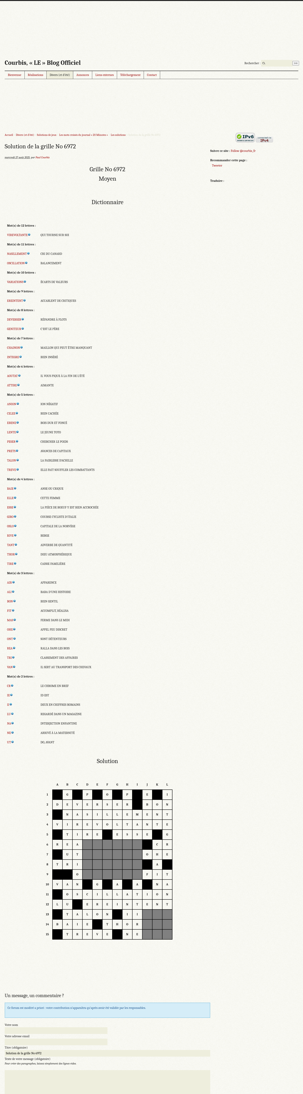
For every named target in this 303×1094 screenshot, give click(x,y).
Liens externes (104, 75)
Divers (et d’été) (60, 75)
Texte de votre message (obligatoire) (27, 1059)
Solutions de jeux (46, 135)
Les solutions (118, 135)
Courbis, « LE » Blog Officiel (43, 62)
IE (10, 695)
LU (10, 714)
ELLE (12, 498)
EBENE (13, 423)
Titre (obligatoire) (16, 1047)
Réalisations (35, 75)
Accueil (9, 135)
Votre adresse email (17, 1036)
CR (10, 686)
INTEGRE (14, 357)
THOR (12, 554)
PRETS (13, 451)
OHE (11, 629)
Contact (152, 75)
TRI (11, 658)
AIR (11, 582)
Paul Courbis (42, 157)
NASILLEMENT (18, 254)
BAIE (12, 488)
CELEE (12, 413)
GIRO (12, 517)
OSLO (12, 526)
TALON (13, 460)
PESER (13, 441)
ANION (13, 404)
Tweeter (217, 165)
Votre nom (11, 1025)
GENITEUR (15, 329)
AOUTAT (14, 376)
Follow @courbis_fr (243, 151)
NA (10, 723)
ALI (11, 592)
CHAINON (15, 348)
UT (10, 742)
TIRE (12, 564)
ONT (11, 639)
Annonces (82, 75)
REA (11, 648)
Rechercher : (252, 63)
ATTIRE (13, 385)
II (9, 705)
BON (11, 601)
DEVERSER (15, 319)
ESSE (11, 507)
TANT (12, 545)
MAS (11, 620)
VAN (11, 667)
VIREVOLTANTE (19, 235)
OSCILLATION (17, 263)
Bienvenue (14, 75)
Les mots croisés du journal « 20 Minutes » (83, 135)
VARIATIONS (16, 282)
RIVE (12, 535)
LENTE (13, 432)
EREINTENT (16, 301)
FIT (11, 611)
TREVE (13, 470)
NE (10, 733)
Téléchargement (130, 75)
